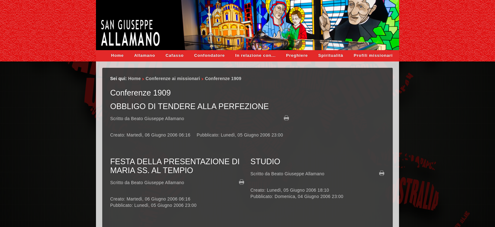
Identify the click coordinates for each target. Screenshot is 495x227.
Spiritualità (330, 55)
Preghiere (297, 55)
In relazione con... (255, 55)
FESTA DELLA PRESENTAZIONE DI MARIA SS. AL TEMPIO (175, 166)
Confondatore (209, 55)
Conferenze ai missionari (173, 78)
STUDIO (265, 161)
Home (117, 55)
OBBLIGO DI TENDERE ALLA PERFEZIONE (189, 106)
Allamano (144, 55)
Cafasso (174, 55)
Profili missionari (373, 55)
